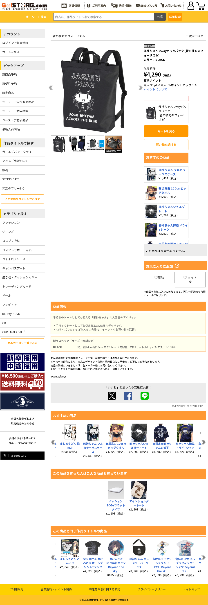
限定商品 (8, 92)
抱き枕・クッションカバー (19, 277)
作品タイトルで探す (18, 143)
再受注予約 (9, 83)
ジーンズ (8, 232)
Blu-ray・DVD (11, 314)
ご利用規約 (16, 589)
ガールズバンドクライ (17, 152)
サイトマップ (191, 589)
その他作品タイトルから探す (22, 199)
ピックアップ (13, 65)
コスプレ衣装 (11, 241)
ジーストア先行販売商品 (18, 102)
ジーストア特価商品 (15, 120)
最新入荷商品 (11, 129)
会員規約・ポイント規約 (56, 589)
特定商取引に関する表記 (104, 589)
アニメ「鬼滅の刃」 (15, 161)
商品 (159, 277)
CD (4, 323)
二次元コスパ (195, 36)
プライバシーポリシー (151, 589)
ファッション (11, 222)
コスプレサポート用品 (16, 250)
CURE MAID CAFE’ (13, 332)
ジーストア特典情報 (15, 111)
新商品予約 (9, 74)
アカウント (11, 34)
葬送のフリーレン (14, 188)
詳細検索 (175, 17)
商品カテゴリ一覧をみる (22, 343)
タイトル (190, 279)
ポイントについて (155, 89)
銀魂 (5, 170)
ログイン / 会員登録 (15, 43)
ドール (6, 295)
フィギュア (9, 304)
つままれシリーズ (13, 259)
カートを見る (11, 52)
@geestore (14, 455)
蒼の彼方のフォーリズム (69, 36)
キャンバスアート (13, 268)
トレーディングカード (16, 286)
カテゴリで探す (15, 213)
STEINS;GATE (10, 179)
